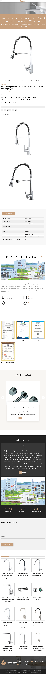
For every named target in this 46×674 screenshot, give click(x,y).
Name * (3, 528)
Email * (17, 528)
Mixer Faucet (21, 24)
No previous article (9, 79)
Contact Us (6, 114)
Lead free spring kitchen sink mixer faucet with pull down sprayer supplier (23, 453)
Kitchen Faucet (13, 24)
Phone (31, 528)
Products (7, 24)
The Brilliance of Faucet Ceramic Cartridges (23, 408)
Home (2, 24)
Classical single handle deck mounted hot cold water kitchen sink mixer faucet (23, 81)
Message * (3, 536)
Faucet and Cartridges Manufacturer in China (16, 672)
